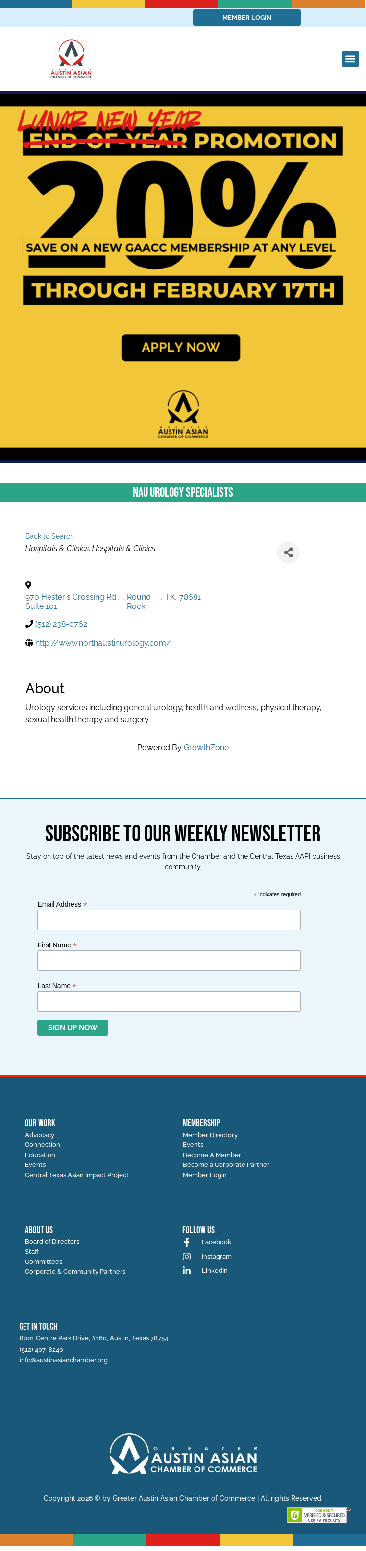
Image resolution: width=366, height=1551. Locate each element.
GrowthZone (206, 747)
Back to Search (49, 536)
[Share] (288, 553)
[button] (350, 59)
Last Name (56, 985)
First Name (57, 945)
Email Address (62, 904)
